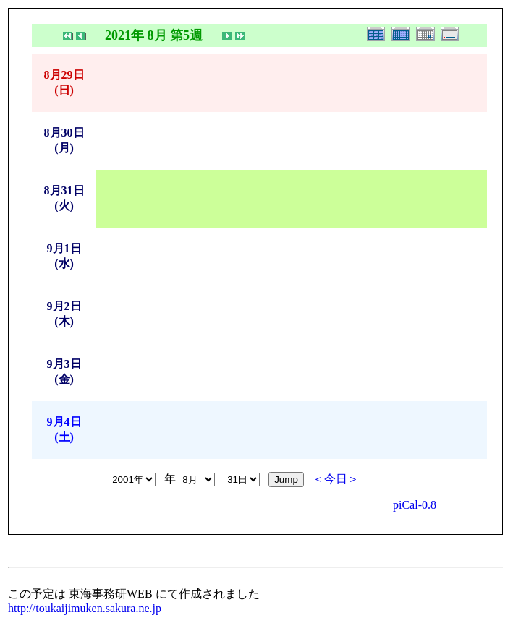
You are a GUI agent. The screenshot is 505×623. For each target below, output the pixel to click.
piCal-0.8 (414, 505)
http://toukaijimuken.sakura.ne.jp (84, 608)
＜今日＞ (336, 479)
